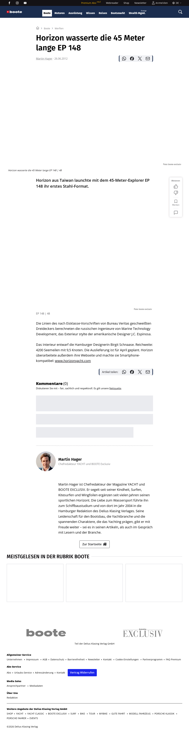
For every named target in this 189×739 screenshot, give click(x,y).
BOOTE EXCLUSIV (57, 718)
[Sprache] (176, 3)
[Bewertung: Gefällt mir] (176, 227)
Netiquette (115, 383)
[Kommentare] (176, 253)
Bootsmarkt (118, 13)
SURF (74, 718)
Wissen (90, 13)
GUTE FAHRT (118, 718)
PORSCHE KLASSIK (164, 718)
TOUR (92, 718)
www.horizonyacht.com (73, 355)
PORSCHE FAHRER (16, 723)
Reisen (103, 13)
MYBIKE (103, 718)
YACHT (20, 718)
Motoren (60, 13)
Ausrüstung (75, 13)
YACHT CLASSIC (36, 718)
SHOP (10, 718)
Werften (59, 69)
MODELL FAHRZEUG (140, 718)
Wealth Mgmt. (137, 12)
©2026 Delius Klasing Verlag (22, 731)
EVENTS (34, 723)
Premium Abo (91, 2)
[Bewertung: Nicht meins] (176, 234)
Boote (47, 13)
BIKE (83, 718)
